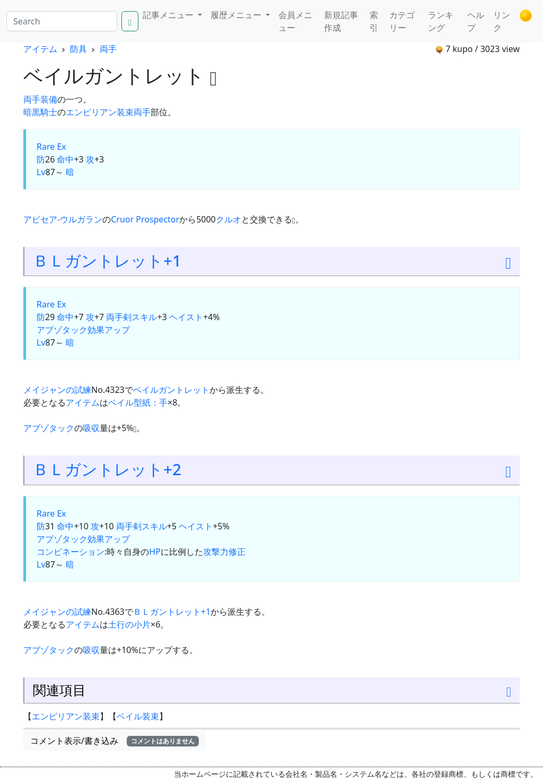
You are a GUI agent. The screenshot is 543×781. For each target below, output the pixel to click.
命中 (65, 159)
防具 (78, 49)
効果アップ (108, 330)
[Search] (61, 21)
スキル (144, 317)
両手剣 (119, 317)
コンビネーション (70, 551)
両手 (108, 49)
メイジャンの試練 (57, 390)
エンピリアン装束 (100, 112)
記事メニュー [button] (169, 15)
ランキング (440, 21)
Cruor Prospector (145, 219)
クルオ (228, 219)
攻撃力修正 (224, 551)
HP (155, 551)
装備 (48, 99)
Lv (41, 172)
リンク (501, 21)
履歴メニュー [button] (237, 15)
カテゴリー (402, 21)
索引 (374, 21)
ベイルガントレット (171, 390)
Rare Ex (51, 146)
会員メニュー (295, 21)
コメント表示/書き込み (114, 740)
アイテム (40, 49)
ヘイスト (186, 317)
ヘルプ (475, 21)
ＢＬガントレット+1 (107, 260)
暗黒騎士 (40, 112)
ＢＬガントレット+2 (107, 469)
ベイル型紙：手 (138, 402)
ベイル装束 (138, 716)
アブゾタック (62, 330)
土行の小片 (129, 624)
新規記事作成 (341, 21)
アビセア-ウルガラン (62, 219)
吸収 (91, 428)
